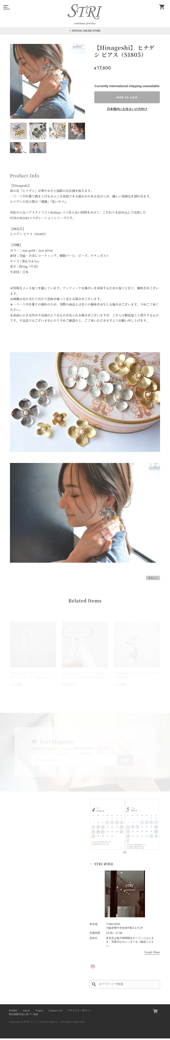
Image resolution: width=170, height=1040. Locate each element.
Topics (39, 1012)
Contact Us (55, 1012)
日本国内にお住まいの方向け (127, 109)
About (26, 1012)
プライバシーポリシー (80, 1012)
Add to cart (127, 97)
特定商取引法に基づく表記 (23, 1016)
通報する (153, 578)
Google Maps (152, 954)
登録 (122, 761)
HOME (13, 1012)
